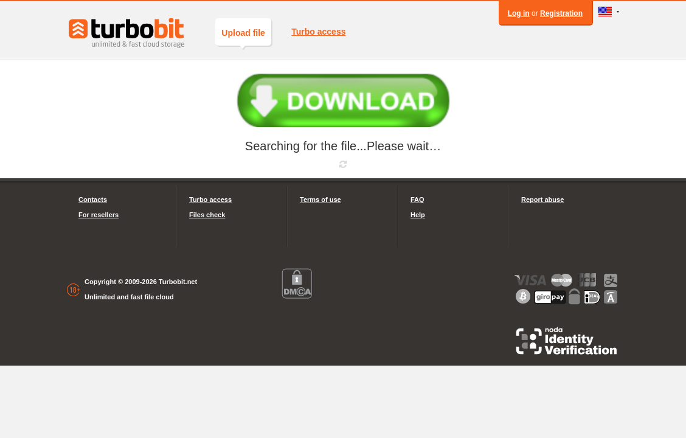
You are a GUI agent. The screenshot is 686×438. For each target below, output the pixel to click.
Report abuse (542, 199)
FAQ (417, 199)
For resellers (98, 214)
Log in (519, 13)
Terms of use (320, 199)
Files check (207, 214)
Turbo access (318, 31)
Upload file (243, 37)
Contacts (92, 199)
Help (418, 214)
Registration (561, 13)
